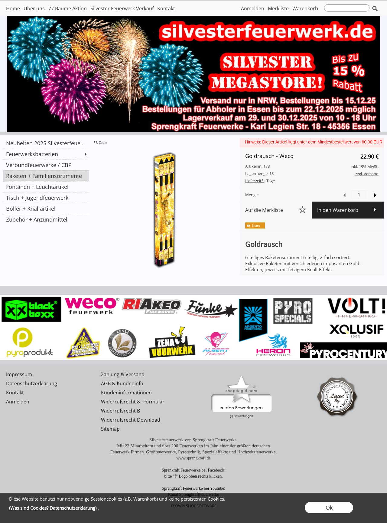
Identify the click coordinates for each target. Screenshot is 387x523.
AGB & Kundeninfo (122, 383)
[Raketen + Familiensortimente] (46, 175)
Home (13, 8)
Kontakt (166, 8)
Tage (260, 180)
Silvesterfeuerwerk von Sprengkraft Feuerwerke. (193, 439)
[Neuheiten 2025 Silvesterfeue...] (46, 143)
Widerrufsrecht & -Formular (132, 401)
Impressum (19, 374)
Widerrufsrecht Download (130, 419)
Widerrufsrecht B (120, 410)
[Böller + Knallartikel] (46, 208)
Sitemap (110, 429)
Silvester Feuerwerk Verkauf (122, 8)
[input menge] (359, 194)
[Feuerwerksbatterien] (46, 154)
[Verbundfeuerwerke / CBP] (46, 165)
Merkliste (278, 8)
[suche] (346, 8)
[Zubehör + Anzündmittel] (46, 219)
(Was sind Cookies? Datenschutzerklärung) (52, 508)
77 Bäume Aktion (67, 8)
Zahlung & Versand (123, 374)
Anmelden (252, 8)
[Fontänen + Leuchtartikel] (46, 186)
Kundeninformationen (126, 392)
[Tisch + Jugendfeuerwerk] (46, 197)
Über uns (34, 8)
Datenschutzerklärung (31, 383)
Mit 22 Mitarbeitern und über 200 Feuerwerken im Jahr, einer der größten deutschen (193, 445)
